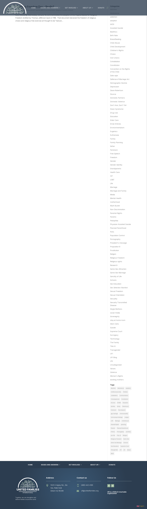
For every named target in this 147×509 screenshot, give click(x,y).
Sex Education (115, 284)
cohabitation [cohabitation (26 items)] (114, 395)
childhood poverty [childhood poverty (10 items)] (116, 392)
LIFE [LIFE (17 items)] (112, 421)
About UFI (87, 8)
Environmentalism (117, 128)
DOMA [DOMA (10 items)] (119, 402)
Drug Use (114, 113)
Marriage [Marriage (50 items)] (117, 421)
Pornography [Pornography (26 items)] (120, 431)
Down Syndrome (116, 109)
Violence (113, 372)
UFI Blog (113, 357)
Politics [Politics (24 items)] (113, 431)
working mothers (117, 380)
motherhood (115, 202)
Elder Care (114, 120)
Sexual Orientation (117, 295)
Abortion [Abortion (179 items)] (113, 388)
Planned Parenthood (118, 228)
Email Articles (115, 124)
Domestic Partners (117, 98)
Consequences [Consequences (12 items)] (115, 399)
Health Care (115, 172)
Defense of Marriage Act (119, 79)
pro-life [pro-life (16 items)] (113, 435)
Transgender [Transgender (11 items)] (114, 450)
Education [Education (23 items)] (125, 402)
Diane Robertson (116, 90)
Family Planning (116, 142)
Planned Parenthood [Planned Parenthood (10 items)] (122, 428)
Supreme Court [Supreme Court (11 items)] (125, 446)
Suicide (113, 328)
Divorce (113, 94)
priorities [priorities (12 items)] (128, 431)
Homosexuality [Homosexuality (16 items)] (124, 413)
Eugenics (113, 131)
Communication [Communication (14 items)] (124, 395)
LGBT (112, 180)
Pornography (115, 239)
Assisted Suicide (116, 28)
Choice (113, 54)
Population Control (117, 235)
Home (33, 8)
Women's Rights (116, 376)
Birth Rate (114, 35)
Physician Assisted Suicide (120, 224)
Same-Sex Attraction (118, 269)
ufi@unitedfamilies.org (90, 491)
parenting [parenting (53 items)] (123, 424)
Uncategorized (116, 365)
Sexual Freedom (116, 291)
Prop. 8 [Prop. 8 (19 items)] (119, 435)
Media (112, 195)
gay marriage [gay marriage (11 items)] (114, 413)
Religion (113, 254)
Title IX (113, 346)
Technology (114, 339)
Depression (114, 87)
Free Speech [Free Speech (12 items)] (121, 410)
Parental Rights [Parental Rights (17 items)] (115, 424)
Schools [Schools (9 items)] (125, 442)
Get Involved (70, 8)
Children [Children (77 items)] (125, 392)
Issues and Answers (49, 8)
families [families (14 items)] (113, 406)
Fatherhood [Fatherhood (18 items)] (125, 406)
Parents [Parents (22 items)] (113, 428)
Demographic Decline (118, 83)
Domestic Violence (117, 102)
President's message (118, 243)
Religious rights (116, 261)
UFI (111, 354)
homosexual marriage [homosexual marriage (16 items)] (117, 417)
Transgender (115, 350)
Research (114, 265)
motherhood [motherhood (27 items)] (125, 421)
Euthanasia (114, 135)
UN (111, 361)
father (112, 146)
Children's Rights (117, 50)
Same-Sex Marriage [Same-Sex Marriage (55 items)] (116, 442)
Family (112, 139)
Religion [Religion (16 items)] (125, 435)
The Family (114, 342)
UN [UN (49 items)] (124, 450)
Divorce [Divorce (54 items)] (113, 402)
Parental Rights (116, 213)
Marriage (113, 187)
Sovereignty (114, 316)
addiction (113, 17)
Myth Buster (115, 206)
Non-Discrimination (117, 209)
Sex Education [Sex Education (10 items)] (115, 446)
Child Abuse (115, 43)
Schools (113, 280)
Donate (101, 8)
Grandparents (115, 169)
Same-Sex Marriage (118, 273)
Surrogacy (114, 335)
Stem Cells (114, 324)
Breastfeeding (115, 39)
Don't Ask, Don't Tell (118, 105)
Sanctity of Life (116, 276)
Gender (113, 161)
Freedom (113, 157)
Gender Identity (116, 165)
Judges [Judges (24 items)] (126, 417)
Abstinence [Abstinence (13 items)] (121, 388)
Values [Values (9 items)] (129, 450)
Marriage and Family (118, 191)
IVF (111, 176)
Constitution (115, 65)
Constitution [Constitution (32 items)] (124, 399)
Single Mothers (116, 309)
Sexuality (113, 299)
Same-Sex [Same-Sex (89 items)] (126, 439)
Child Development (117, 47)
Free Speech (115, 154)
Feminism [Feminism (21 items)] (113, 410)
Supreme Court (116, 331)
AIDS (112, 24)
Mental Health (115, 198)
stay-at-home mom (117, 320)
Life (111, 183)
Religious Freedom (117, 258)
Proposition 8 (115, 247)
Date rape (114, 76)
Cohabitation (115, 61)
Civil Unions (114, 58)
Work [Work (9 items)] (112, 453)
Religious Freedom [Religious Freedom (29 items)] (116, 439)
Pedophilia (114, 221)
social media (115, 313)
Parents (113, 217)
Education (114, 116)
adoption (113, 21)
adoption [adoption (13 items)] (128, 388)
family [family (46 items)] (118, 406)
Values (113, 369)
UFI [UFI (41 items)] (121, 450)
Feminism (114, 150)
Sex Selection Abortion (119, 288)
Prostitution (114, 250)
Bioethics (113, 32)
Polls (112, 232)
